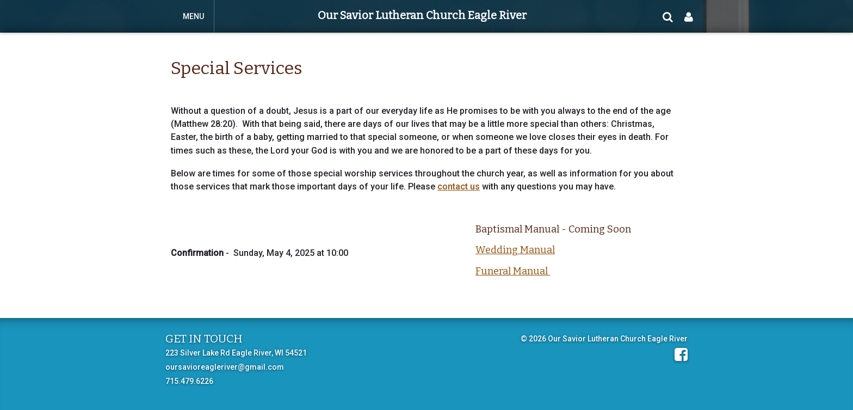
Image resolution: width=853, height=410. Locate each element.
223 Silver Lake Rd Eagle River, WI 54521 (236, 352)
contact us (458, 186)
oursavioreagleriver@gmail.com (224, 367)
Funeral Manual (512, 271)
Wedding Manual (515, 250)
